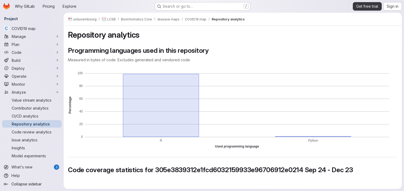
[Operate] (32, 76)
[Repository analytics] (32, 124)
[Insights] (32, 147)
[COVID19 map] (32, 28)
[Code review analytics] (32, 132)
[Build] (32, 60)
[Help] (32, 175)
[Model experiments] (32, 155)
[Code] (32, 52)
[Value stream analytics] (32, 100)
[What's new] (32, 167)
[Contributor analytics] (32, 108)
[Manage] (32, 36)
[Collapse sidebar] (32, 184)
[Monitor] (32, 84)
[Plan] (32, 44)
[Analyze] (32, 92)
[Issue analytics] (32, 140)
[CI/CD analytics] (32, 116)
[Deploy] (32, 68)
